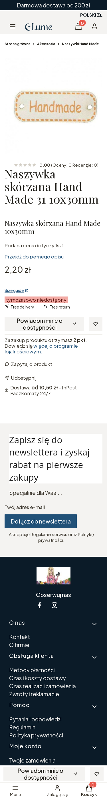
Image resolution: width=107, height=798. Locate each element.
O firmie (19, 644)
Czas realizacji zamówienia (42, 685)
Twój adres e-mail (25, 507)
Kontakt (19, 636)
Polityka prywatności (36, 735)
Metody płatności (32, 669)
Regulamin (22, 727)
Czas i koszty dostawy (37, 677)
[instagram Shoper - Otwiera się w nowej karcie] (54, 605)
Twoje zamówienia (32, 760)
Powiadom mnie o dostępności (46, 324)
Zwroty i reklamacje (34, 693)
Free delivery (22, 306)
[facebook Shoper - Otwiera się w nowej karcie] (39, 605)
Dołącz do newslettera (41, 521)
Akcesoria (46, 44)
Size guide (14, 290)
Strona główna (17, 44)
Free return (60, 306)
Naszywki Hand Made (80, 44)
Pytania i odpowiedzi (35, 719)
